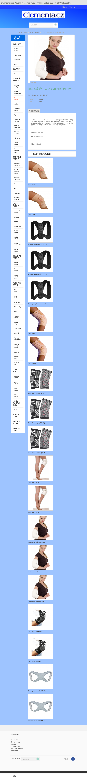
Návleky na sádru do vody (17, 126)
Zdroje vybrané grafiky (17, 748)
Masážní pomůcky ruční (17, 244)
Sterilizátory (17, 60)
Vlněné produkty (16, 395)
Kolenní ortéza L (31, 185)
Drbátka (16, 222)
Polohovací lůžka (17, 429)
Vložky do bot (17, 138)
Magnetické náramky (17, 120)
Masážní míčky (17, 226)
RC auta (16, 74)
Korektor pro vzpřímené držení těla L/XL (37, 244)
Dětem (15, 64)
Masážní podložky (16, 238)
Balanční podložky (16, 290)
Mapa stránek (14, 750)
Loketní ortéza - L (32, 333)
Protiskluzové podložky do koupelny (17, 171)
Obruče (15, 311)
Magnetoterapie (17, 115)
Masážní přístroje (16, 250)
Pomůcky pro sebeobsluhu (17, 178)
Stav (31, 101)
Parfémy (16, 410)
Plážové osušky (17, 55)
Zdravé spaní (15, 370)
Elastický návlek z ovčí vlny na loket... (36, 542)
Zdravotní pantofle (16, 143)
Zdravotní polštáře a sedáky (16, 150)
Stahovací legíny (16, 323)
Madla (15, 184)
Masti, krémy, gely (17, 363)
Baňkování (16, 217)
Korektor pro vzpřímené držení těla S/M (37, 274)
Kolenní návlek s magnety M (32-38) (36, 423)
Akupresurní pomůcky (17, 211)
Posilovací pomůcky (16, 317)
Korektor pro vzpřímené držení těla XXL (37, 304)
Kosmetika (16, 352)
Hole (15, 188)
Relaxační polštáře (16, 389)
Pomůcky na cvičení (17, 284)
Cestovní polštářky (16, 383)
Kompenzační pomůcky (17, 158)
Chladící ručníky (16, 297)
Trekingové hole (17, 328)
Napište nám (14, 740)
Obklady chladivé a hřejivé (16, 276)
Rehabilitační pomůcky (17, 257)
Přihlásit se (72, 7)
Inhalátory (16, 104)
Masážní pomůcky (16, 205)
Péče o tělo (17, 333)
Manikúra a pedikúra (16, 357)
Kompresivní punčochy (17, 109)
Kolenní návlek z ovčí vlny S (34, 512)
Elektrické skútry (16, 422)
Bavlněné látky (16, 415)
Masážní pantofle (16, 231)
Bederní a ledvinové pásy (17, 92)
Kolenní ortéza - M (32, 214)
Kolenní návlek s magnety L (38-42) (36, 393)
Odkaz (31, 99)
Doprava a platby (15, 742)
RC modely (16, 69)
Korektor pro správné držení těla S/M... (37, 721)
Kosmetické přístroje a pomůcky (16, 345)
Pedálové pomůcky (16, 263)
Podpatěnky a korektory (17, 132)
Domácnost (17, 44)
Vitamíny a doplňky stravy (17, 338)
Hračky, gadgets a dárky (16, 403)
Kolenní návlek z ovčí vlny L (34, 482)
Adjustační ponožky (16, 86)
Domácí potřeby (16, 49)
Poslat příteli (33, 82)
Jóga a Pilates (17, 302)
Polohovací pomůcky (16, 269)
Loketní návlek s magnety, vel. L (35, 631)
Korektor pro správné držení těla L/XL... (37, 691)
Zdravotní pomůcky (21, 32)
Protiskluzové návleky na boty (17, 198)
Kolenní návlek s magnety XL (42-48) (36, 453)
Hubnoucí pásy (17, 307)
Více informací (34, 111)
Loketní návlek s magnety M (34, 661)
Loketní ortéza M (32, 363)
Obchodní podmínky (16, 746)
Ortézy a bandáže (34, 32)
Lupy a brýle (17, 193)
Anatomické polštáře (16, 377)
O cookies (13, 744)
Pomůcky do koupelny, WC (17, 164)
